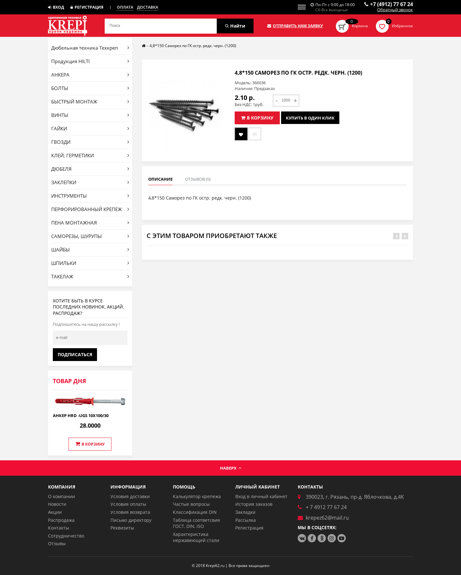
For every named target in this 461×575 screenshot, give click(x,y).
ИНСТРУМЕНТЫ (90, 196)
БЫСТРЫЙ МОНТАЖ (90, 101)
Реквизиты (122, 528)
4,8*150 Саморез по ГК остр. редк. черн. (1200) (193, 45)
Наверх (230, 468)
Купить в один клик (310, 118)
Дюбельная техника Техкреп (90, 48)
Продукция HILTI (90, 61)
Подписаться (75, 354)
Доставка (147, 7)
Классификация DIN (195, 512)
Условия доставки (130, 496)
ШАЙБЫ (90, 249)
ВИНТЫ (90, 115)
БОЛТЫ (90, 88)
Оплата (125, 7)
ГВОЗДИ (90, 142)
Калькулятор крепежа (197, 496)
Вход (56, 7)
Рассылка (245, 520)
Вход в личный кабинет (261, 496)
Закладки (245, 512)
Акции (55, 512)
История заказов (253, 504)
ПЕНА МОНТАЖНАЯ (90, 222)
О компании (61, 496)
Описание (160, 179)
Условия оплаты (128, 504)
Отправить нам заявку (295, 26)
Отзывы (57, 543)
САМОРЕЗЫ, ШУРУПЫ (90, 236)
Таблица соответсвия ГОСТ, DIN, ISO (196, 523)
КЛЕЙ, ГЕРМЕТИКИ (90, 155)
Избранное (402, 26)
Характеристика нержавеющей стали (196, 537)
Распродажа (61, 520)
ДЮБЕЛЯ (90, 169)
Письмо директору (130, 520)
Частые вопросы (191, 504)
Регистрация (86, 7)
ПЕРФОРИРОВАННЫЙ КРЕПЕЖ (90, 209)
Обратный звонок (395, 9)
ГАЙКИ (90, 128)
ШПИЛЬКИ (90, 263)
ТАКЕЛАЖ (90, 276)
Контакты (58, 528)
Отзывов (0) (198, 179)
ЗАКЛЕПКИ (90, 182)
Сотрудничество (66, 536)
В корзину (90, 444)
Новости (57, 504)
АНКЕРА (90, 74)
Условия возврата (130, 512)
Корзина (360, 26)
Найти (235, 26)
